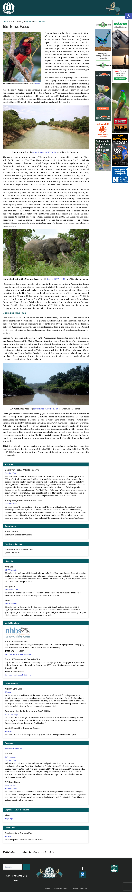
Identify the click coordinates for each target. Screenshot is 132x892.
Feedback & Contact (61, 889)
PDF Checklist (11, 570)
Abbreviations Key (13, 748)
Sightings (9, 819)
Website (37, 83)
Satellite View (11, 473)
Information (10, 757)
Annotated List (11, 590)
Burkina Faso (40, 21)
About (47, 889)
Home (5, 21)
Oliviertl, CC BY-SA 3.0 (55, 279)
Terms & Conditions (80, 889)
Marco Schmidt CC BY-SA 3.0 (44, 152)
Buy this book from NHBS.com (18, 654)
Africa (28, 21)
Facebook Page (11, 714)
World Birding (17, 21)
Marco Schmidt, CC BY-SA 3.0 (46, 409)
